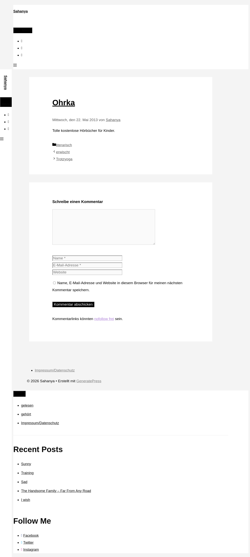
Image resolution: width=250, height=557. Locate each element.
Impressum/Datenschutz (55, 370)
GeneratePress (88, 381)
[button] (15, 66)
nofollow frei (104, 319)
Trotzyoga (64, 159)
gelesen (27, 405)
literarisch (64, 145)
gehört (26, 414)
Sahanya (20, 11)
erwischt (63, 152)
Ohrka (63, 102)
